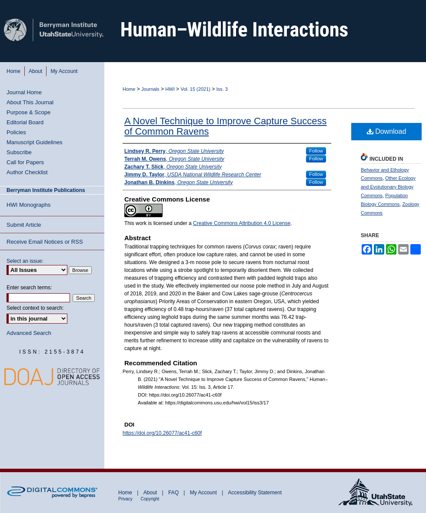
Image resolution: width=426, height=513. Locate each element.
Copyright (150, 498)
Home (129, 89)
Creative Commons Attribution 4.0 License (241, 223)
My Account (204, 493)
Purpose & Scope (28, 112)
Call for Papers (25, 162)
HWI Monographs (28, 205)
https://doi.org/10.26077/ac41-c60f (162, 433)
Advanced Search (29, 333)
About (151, 493)
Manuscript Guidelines (35, 142)
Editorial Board (25, 122)
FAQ (174, 493)
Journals (150, 89)
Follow (316, 150)
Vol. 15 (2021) (195, 89)
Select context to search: (35, 308)
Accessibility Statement (255, 493)
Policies (16, 132)
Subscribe (19, 152)
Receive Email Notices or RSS (45, 241)
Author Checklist (27, 172)
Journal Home (24, 92)
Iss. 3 (222, 89)
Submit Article (24, 225)
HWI (169, 89)
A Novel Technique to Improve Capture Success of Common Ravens (225, 126)
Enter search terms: (29, 288)
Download (386, 131)
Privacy (126, 498)
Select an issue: (25, 261)
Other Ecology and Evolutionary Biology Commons (388, 186)
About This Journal (30, 102)
